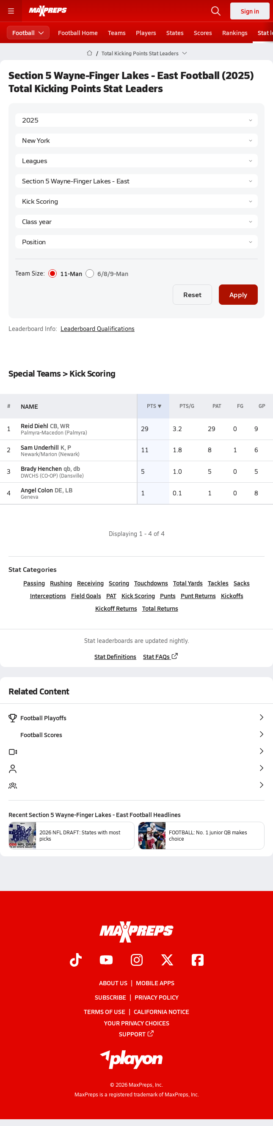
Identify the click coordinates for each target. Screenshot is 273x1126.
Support (136, 1034)
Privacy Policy (157, 997)
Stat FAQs (161, 656)
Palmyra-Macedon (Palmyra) (54, 432)
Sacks (242, 583)
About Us (113, 982)
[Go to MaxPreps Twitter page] (167, 960)
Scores (203, 32)
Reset (192, 294)
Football (28, 32)
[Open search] (216, 11)
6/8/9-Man (106, 273)
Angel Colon (37, 490)
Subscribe (110, 997)
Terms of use (104, 1012)
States (175, 32)
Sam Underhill (40, 447)
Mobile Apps (155, 982)
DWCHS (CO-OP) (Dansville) (52, 476)
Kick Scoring (138, 595)
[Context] (136, 181)
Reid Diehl (34, 425)
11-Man (65, 273)
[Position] (136, 242)
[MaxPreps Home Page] (89, 53)
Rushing (61, 583)
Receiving (90, 583)
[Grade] (136, 221)
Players (146, 32)
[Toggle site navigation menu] (11, 11)
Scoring (119, 583)
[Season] (136, 120)
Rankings (235, 32)
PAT (111, 595)
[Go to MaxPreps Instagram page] (136, 960)
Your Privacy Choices (136, 1023)
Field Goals (86, 595)
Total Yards (188, 583)
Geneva (30, 497)
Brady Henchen (41, 468)
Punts (168, 595)
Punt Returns (198, 595)
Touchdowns (151, 583)
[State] (136, 140)
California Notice (161, 1012)
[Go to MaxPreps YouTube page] (106, 960)
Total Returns (160, 608)
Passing (34, 583)
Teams (117, 32)
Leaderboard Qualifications (98, 329)
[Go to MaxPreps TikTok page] (76, 960)
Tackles (218, 583)
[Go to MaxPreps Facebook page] (197, 960)
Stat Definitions (115, 656)
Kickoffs (232, 595)
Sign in (250, 11)
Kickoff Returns (116, 608)
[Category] (136, 201)
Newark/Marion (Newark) (50, 454)
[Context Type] (136, 160)
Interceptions (48, 595)
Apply (238, 294)
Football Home (78, 32)
